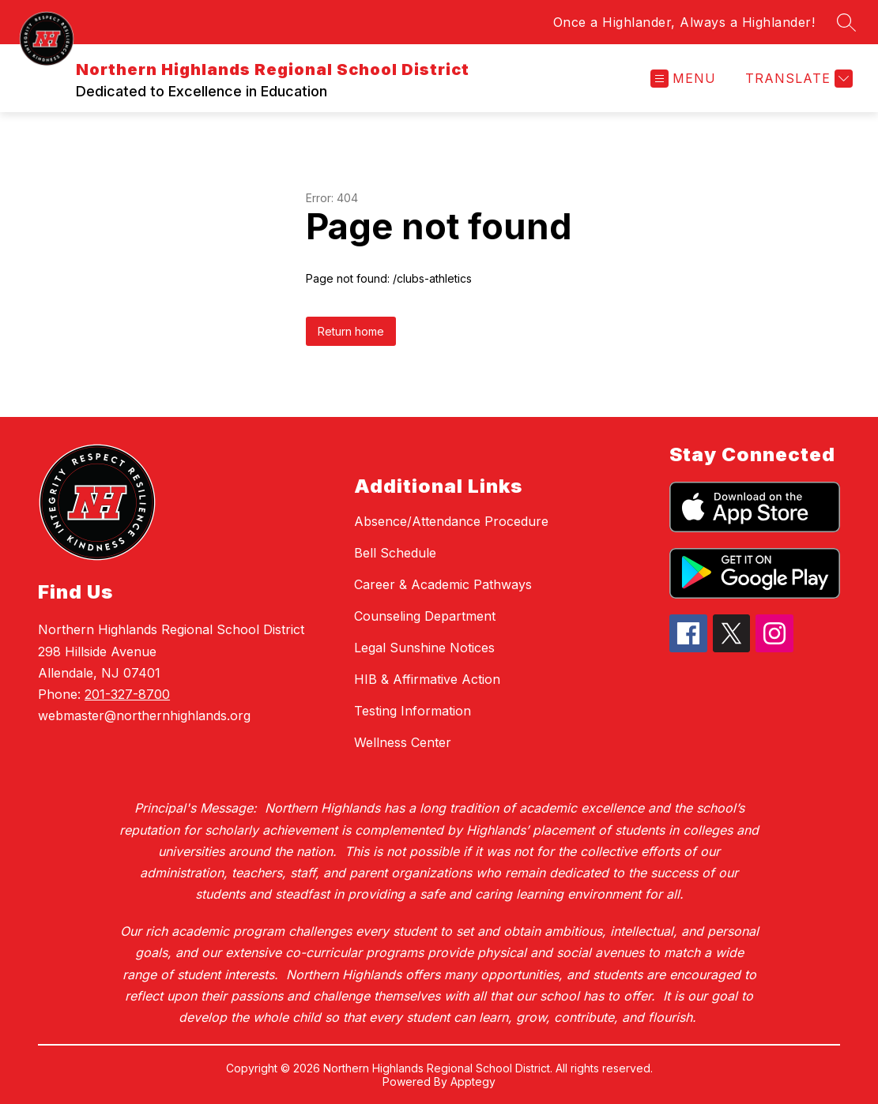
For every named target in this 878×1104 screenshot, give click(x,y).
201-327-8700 (127, 694)
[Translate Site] (797, 78)
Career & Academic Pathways (443, 584)
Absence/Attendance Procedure (451, 521)
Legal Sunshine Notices (424, 647)
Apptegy (473, 1081)
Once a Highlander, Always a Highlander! (684, 22)
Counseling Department (425, 616)
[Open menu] (683, 78)
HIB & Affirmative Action (427, 679)
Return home (351, 331)
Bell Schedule (395, 553)
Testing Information (412, 711)
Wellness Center (402, 742)
